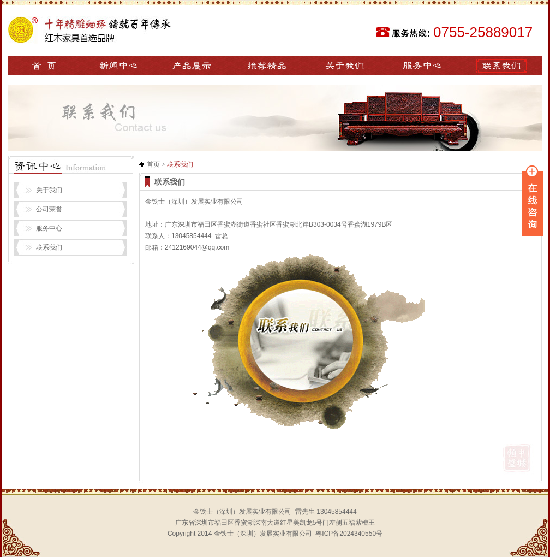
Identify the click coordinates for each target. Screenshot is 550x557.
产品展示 (192, 65)
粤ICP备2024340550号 (348, 533)
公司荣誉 (49, 209)
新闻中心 (118, 65)
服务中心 (422, 65)
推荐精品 (267, 65)
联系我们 (501, 65)
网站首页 (44, 65)
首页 (153, 164)
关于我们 (344, 65)
